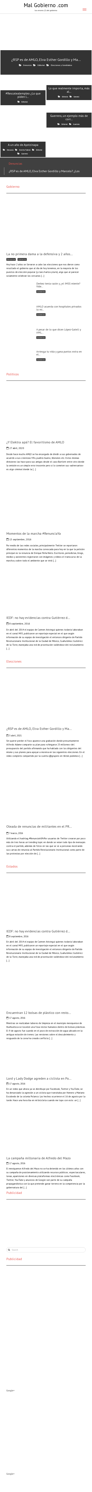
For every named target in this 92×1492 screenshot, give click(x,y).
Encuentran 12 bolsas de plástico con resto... (38, 1013)
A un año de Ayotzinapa (23, 145)
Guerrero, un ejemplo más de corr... (69, 117)
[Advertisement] (29, 1223)
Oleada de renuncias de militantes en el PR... (39, 826)
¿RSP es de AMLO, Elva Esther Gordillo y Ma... (46, 59)
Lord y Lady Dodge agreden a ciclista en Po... (38, 1078)
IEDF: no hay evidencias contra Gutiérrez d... (38, 618)
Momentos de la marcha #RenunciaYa (33, 533)
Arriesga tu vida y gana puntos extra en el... (59, 353)
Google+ (10, 1390)
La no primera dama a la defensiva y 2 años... (39, 254)
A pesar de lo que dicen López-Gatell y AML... (58, 331)
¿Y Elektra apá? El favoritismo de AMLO (35, 442)
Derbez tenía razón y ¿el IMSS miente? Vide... (58, 285)
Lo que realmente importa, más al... (69, 90)
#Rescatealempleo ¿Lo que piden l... (23, 95)
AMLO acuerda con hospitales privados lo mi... (58, 308)
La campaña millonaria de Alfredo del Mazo (38, 1158)
